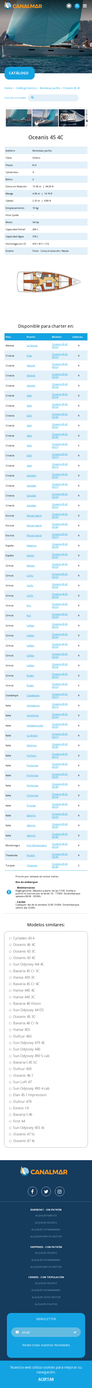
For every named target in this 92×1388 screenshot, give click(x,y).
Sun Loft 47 (22, 1082)
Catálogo (18, 73)
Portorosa (32, 765)
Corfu (30, 575)
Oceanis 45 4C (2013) (60, 365)
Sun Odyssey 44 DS (28, 1010)
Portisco (31, 755)
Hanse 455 (21, 1030)
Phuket (31, 855)
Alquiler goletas (46, 1304)
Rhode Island (34, 515)
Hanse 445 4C (24, 990)
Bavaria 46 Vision (27, 1003)
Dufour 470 (22, 1102)
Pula (29, 355)
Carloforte (33, 715)
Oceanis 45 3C (24, 1017)
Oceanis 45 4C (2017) (60, 445)
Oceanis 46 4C (24, 945)
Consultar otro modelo (15, 97)
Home (8, 88)
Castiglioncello (35, 725)
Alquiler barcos (46, 1215)
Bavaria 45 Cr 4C (26, 984)
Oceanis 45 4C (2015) (60, 346)
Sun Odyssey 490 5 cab (31, 1056)
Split (29, 395)
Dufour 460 (22, 1036)
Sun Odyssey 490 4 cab (31, 1088)
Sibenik (31, 365)
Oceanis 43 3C (24, 951)
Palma (30, 555)
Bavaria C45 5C (25, 1062)
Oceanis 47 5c (24, 1134)
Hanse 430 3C (24, 977)
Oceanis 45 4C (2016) (60, 375)
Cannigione (33, 705)
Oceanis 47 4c (24, 1141)
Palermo (32, 745)
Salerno (31, 815)
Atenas (30, 565)
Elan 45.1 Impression (30, 1095)
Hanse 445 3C (24, 997)
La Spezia (32, 345)
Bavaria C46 (22, 1115)
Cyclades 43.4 (23, 938)
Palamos (31, 545)
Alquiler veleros (46, 1222)
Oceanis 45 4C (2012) (60, 355)
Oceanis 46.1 (23, 1075)
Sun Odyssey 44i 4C (28, 964)
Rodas (30, 675)
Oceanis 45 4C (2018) (60, 415)
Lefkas (30, 625)
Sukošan (31, 475)
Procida (31, 805)
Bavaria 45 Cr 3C (26, 971)
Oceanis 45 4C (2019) (60, 515)
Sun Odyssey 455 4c (29, 1128)
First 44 (19, 1121)
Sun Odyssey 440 (26, 1049)
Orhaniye (32, 865)
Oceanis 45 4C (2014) (60, 396)
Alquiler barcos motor (46, 1236)
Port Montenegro (37, 845)
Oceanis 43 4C (24, 958)
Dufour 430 (22, 1069)
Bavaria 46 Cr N (25, 1023)
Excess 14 (20, 1108)
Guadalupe (33, 695)
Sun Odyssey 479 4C (29, 1043)
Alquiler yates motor (46, 1297)
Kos (29, 605)
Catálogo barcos (26, 88)
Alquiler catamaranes (46, 1229)
